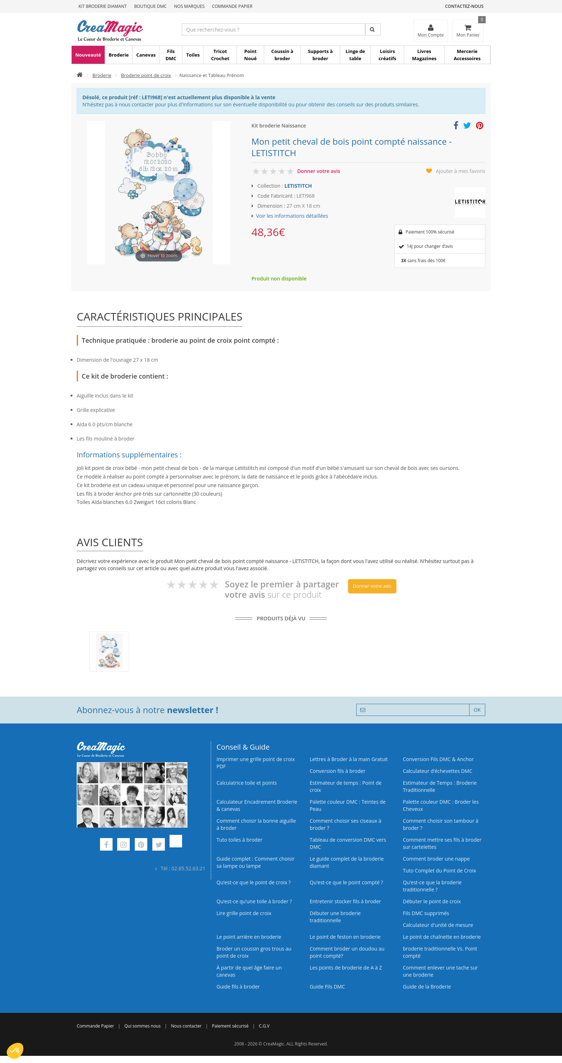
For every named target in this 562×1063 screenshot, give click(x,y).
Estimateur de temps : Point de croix (346, 786)
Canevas (146, 55)
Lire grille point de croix (243, 913)
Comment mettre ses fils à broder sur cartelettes (442, 843)
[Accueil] (80, 75)
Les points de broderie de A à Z (346, 967)
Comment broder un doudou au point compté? (347, 952)
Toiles (193, 55)
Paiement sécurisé (230, 1026)
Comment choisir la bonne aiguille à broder (256, 824)
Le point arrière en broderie (248, 936)
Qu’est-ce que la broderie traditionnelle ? (432, 886)
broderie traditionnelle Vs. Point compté (440, 952)
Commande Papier (232, 6)
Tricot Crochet (220, 55)
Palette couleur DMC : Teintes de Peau (348, 805)
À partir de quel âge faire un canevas (249, 971)
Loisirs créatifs (387, 55)
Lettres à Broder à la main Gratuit (349, 759)
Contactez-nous (464, 6)
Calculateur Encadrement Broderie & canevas (256, 805)
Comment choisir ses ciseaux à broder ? (345, 824)
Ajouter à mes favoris (460, 171)
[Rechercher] (373, 29)
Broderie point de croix (146, 75)
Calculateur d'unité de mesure (438, 925)
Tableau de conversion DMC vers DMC (348, 843)
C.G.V (264, 1026)
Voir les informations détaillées (292, 215)
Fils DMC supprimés (426, 913)
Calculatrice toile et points (246, 782)
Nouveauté (88, 55)
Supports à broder (320, 55)
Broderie (119, 55)
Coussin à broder (282, 55)
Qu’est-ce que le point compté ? (346, 882)
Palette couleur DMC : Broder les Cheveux (441, 805)
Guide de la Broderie (427, 986)
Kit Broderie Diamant (102, 6)
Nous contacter (186, 1026)
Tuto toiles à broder (239, 839)
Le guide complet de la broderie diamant (347, 862)
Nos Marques (189, 6)
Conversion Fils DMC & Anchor (438, 759)
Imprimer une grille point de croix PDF (255, 763)
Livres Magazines (424, 55)
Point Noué (250, 55)
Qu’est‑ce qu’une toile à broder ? (254, 901)
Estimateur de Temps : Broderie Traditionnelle (440, 786)
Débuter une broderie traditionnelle (335, 917)
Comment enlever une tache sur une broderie (440, 971)
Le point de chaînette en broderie (442, 936)
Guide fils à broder (238, 986)
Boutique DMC (150, 6)
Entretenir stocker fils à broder (345, 901)
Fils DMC (171, 55)
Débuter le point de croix (432, 901)
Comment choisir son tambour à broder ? (440, 824)
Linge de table (355, 55)
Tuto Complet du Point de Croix (439, 870)
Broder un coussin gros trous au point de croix (253, 952)
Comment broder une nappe (436, 858)
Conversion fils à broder (338, 771)
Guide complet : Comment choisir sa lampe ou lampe (255, 862)
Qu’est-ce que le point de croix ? (253, 882)
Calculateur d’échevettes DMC (437, 771)
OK (477, 709)
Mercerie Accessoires (467, 55)
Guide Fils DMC (327, 986)
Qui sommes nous (142, 1026)
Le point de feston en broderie (345, 936)
